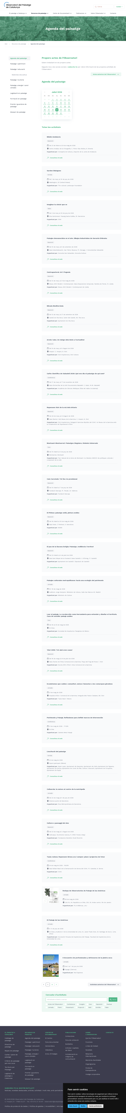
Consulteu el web (56, 158)
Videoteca (49, 1050)
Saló (89, 1007)
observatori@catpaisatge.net (55, 1101)
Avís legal (60, 1106)
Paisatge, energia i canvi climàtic (19, 86)
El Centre (48, 1038)
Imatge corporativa (93, 1074)
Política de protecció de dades (16, 1106)
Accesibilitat (50, 1106)
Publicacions (70, 1032)
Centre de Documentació (51, 1033)
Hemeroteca (50, 1046)
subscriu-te (72, 67)
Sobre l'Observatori (91, 1033)
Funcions (89, 1042)
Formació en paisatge (18, 99)
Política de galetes (37, 1106)
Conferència (71, 1004)
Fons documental (51, 1042)
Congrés (82, 1004)
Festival (109, 1004)
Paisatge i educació (17, 69)
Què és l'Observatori (93, 1038)
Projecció (81, 1007)
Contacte (109, 1032)
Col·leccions (69, 1036)
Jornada (50, 1007)
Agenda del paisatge (38, 44)
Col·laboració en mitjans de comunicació (71, 1056)
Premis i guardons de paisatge (18, 105)
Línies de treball (92, 1046)
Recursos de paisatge (19, 44)
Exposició (99, 1004)
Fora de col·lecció (72, 1040)
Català (119, 6)
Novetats (89, 1050)
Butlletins (69, 1044)
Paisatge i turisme (17, 80)
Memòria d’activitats (93, 1060)
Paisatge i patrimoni (17, 64)
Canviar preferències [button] (95, 1106)
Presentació (70, 1007)
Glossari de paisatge (17, 112)
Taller (107, 1007)
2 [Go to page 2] (52, 984)
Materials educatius (19, 75)
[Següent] (56, 984)
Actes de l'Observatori (55, 1004)
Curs (90, 1004)
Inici (6, 44)
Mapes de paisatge (12, 1051)
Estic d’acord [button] (73, 1106)
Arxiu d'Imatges (51, 1054)
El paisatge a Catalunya (10, 1033)
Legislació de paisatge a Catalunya (10, 1076)
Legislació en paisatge (18, 93)
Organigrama (90, 1064)
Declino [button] (83, 1106)
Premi (60, 1007)
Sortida (98, 1007)
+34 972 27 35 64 (36, 1101)
